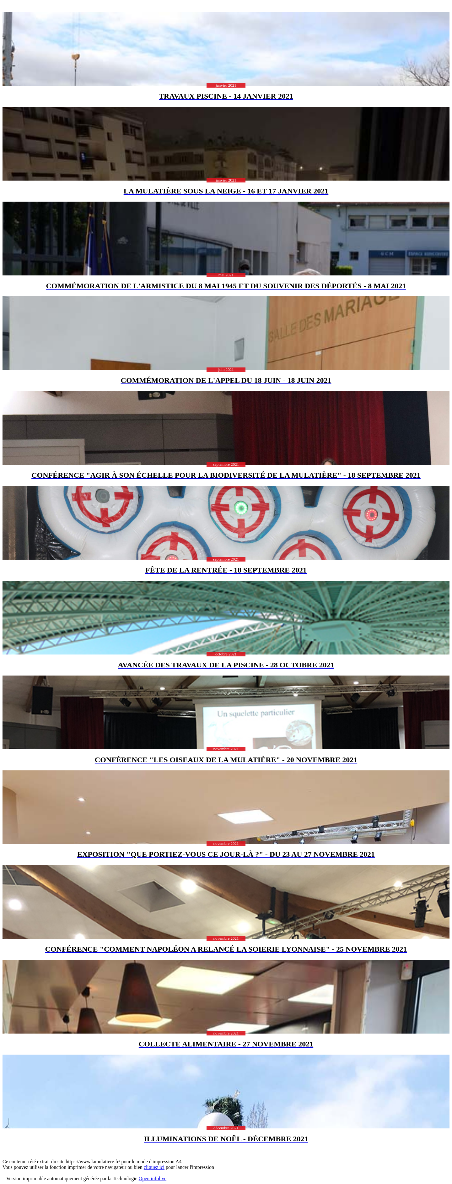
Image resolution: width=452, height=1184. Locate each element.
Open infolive (152, 1178)
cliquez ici (154, 1167)
